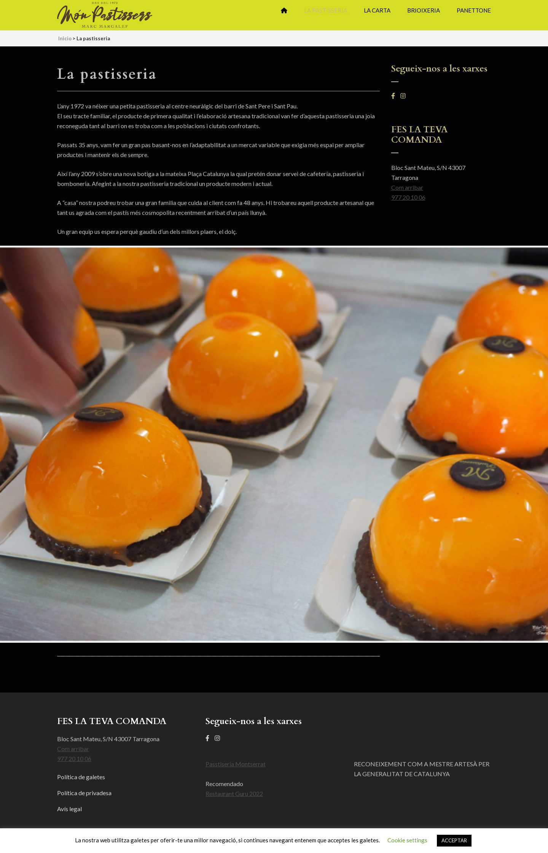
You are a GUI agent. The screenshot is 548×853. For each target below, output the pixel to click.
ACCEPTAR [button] (454, 840)
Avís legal (69, 808)
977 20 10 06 (408, 197)
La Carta (377, 10)
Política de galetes (81, 776)
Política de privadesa (84, 792)
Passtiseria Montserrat (236, 763)
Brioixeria (423, 10)
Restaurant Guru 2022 (234, 793)
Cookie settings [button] (407, 840)
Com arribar (407, 187)
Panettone (474, 10)
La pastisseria (325, 10)
